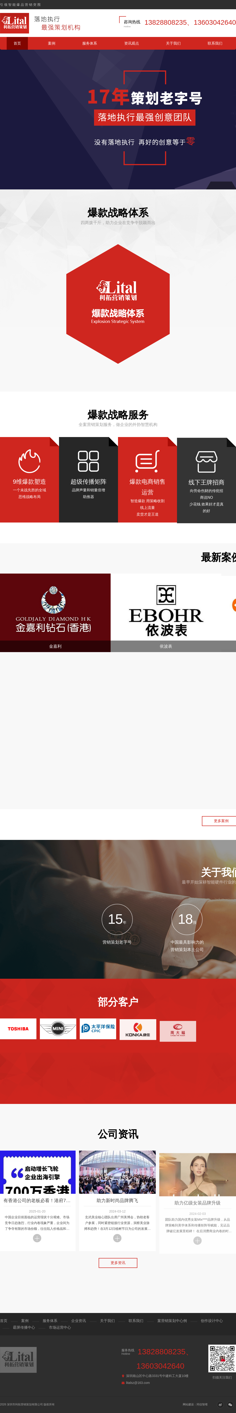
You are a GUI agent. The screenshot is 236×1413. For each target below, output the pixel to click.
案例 (51, 43)
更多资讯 (118, 1269)
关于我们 (173, 43)
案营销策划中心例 (172, 1321)
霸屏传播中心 (24, 1327)
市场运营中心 (60, 1327)
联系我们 (215, 43)
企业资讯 (78, 1321)
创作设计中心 (212, 1321)
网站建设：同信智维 (195, 1404)
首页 (17, 43)
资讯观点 (131, 43)
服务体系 (89, 43)
